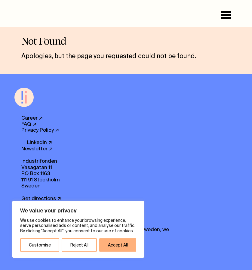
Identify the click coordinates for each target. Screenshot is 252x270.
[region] (78, 229)
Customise (40, 245)
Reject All (79, 245)
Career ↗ (32, 118)
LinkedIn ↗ (39, 142)
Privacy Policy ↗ (40, 130)
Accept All (118, 245)
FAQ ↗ (29, 124)
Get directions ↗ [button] (41, 198)
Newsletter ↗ (37, 149)
